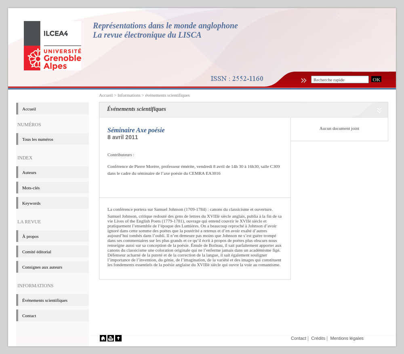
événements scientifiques (167, 95)
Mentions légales (347, 338)
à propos (30, 236)
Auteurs (29, 172)
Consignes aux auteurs (42, 267)
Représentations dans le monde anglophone (165, 25)
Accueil (106, 95)
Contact (29, 315)
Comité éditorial (36, 251)
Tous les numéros (37, 139)
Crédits (318, 338)
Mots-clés (31, 187)
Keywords (31, 203)
